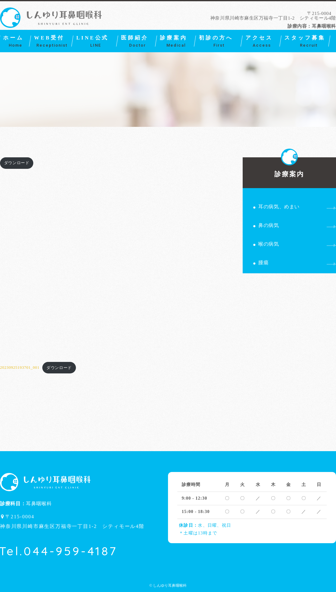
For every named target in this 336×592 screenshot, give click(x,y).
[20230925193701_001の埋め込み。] (109, 262)
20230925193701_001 (20, 368)
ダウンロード (17, 163)
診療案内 (289, 167)
